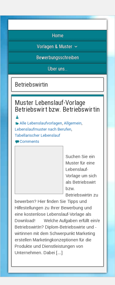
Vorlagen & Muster (54, 46)
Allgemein (73, 123)
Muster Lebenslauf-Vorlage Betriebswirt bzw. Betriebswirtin (57, 106)
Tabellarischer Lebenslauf (37, 135)
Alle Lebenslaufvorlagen (41, 123)
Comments (29, 141)
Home (57, 35)
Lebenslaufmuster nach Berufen (43, 129)
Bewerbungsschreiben (57, 57)
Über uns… (57, 69)
